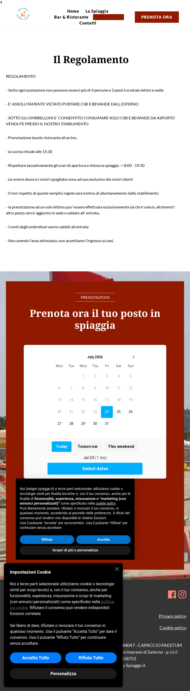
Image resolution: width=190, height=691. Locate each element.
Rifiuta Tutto (91, 657)
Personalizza (63, 673)
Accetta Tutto (35, 657)
